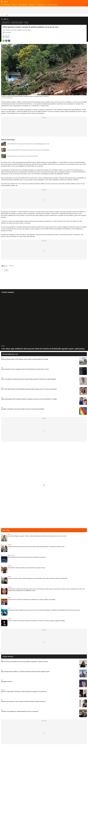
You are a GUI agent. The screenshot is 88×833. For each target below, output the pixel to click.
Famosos (10, 565)
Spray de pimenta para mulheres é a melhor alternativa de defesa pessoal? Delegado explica (25, 671)
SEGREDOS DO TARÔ (41, 4)
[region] (44, 10)
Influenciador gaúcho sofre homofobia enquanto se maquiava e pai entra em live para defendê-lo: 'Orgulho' (29, 399)
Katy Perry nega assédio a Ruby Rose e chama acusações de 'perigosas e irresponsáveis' (24, 691)
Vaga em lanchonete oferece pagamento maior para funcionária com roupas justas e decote (25, 369)
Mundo (9, 597)
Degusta (9, 534)
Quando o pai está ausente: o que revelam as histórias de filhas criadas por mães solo (23, 701)
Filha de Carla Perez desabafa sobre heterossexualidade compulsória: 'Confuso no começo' (24, 661)
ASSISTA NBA (14, 4)
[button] (1, 1)
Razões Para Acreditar (17, 22)
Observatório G (6, 22)
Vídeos (26, 22)
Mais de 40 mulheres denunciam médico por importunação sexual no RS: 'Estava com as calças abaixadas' (28, 379)
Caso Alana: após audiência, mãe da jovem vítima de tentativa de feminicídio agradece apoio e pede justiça (43, 349)
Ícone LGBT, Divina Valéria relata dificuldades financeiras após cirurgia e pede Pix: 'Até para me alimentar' (29, 389)
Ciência (9, 576)
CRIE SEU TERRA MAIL (5, 4)
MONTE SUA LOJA (32, 4)
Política (9, 544)
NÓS (7, 15)
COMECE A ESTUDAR (23, 4)
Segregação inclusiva (6, 681)
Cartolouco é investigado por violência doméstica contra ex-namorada (19, 711)
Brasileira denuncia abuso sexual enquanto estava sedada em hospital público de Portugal (24, 359)
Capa (2, 15)
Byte (9, 608)
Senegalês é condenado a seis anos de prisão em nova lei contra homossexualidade (22, 409)
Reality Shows (11, 555)
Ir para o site (6, 1)
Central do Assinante (52, 4)
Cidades (3, 346)
